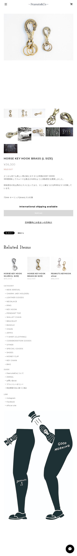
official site (11, 405)
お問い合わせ (12, 381)
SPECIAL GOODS (15, 349)
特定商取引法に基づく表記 (17, 388)
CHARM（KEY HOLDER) (18, 293)
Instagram (11, 398)
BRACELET (12, 321)
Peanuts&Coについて (15, 373)
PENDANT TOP (14, 313)
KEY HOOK (12, 309)
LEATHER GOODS (15, 297)
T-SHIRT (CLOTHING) (16, 337)
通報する (21, 233)
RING (9, 305)
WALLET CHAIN (14, 317)
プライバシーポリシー (15, 384)
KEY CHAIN (12, 360)
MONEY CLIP (13, 356)
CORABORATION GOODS (19, 341)
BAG (9, 364)
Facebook (11, 402)
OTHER (10, 345)
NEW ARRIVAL (13, 290)
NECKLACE (12, 301)
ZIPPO (10, 333)
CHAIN (10, 329)
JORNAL (10, 377)
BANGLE (11, 325)
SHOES (10, 352)
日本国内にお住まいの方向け (38, 222)
